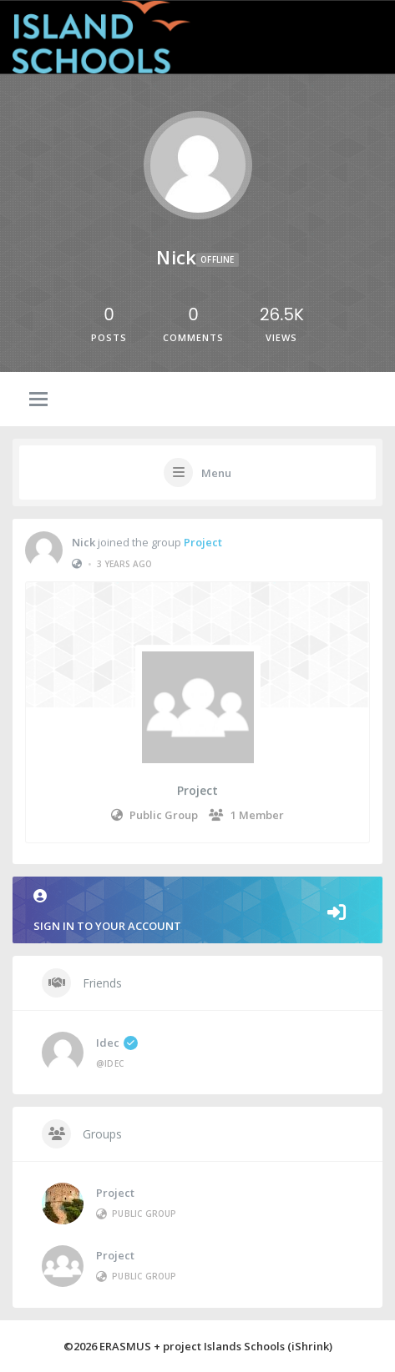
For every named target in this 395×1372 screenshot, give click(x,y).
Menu (216, 473)
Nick (83, 544)
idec (117, 1042)
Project (203, 544)
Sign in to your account (197, 911)
